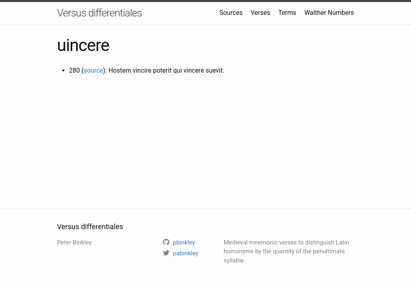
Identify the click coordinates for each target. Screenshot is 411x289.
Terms (287, 12)
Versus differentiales (99, 13)
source (93, 70)
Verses (260, 12)
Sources (231, 12)
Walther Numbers (329, 12)
